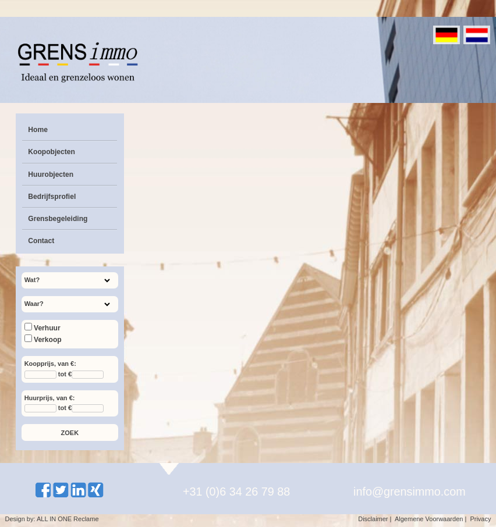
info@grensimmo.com (409, 491)
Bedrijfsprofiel (52, 197)
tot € (65, 374)
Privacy (480, 518)
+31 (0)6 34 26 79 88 (236, 491)
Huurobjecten (50, 174)
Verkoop (43, 340)
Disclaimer (373, 518)
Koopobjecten (51, 152)
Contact (41, 241)
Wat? (32, 279)
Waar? (34, 303)
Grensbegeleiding (57, 219)
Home (38, 130)
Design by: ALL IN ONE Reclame (52, 518)
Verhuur (42, 328)
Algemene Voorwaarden (429, 518)
